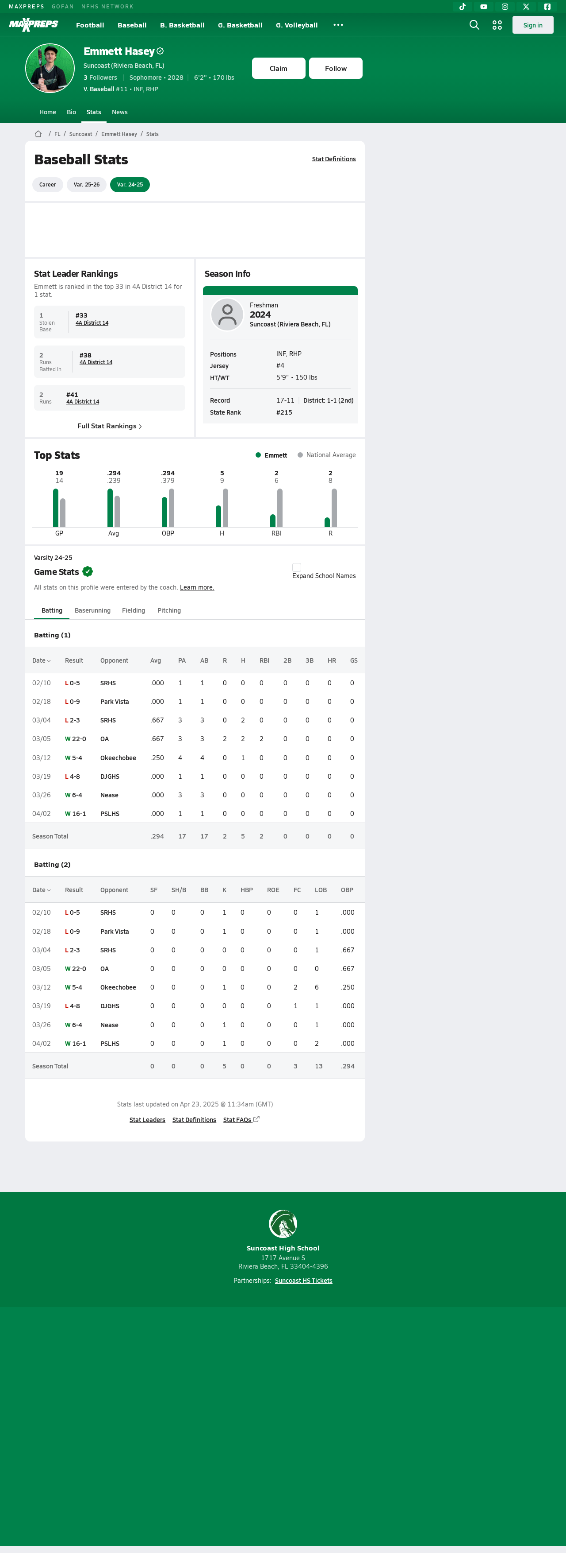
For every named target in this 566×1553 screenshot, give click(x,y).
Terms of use (280, 1427)
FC (297, 889)
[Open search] (474, 24)
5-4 (77, 757)
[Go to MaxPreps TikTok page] (219, 1392)
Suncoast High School (283, 1231)
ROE (273, 889)
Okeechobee (118, 757)
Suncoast (80, 133)
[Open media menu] (497, 24)
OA (104, 738)
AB (204, 660)
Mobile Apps (133, 1427)
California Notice (340, 1427)
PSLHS (109, 813)
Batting (51, 610)
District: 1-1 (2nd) (328, 399)
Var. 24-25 (130, 184)
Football (90, 24)
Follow (336, 68)
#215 (284, 412)
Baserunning (93, 610)
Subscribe (178, 1427)
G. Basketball (240, 24)
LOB (321, 889)
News (120, 111)
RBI (264, 660)
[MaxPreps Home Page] (38, 134)
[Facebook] (547, 7)
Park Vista (114, 701)
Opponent (114, 660)
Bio (71, 111)
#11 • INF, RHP (121, 88)
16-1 (79, 813)
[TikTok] (462, 7)
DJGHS (109, 776)
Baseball (132, 24)
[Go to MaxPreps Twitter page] (315, 1392)
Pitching (168, 610)
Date (41, 660)
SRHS (108, 682)
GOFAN (63, 6)
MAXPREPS (27, 6)
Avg (155, 660)
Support (473, 1427)
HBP (247, 889)
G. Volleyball (297, 24)
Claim (278, 68)
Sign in (533, 24)
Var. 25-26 (86, 184)
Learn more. (197, 587)
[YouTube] (483, 7)
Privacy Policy (227, 1427)
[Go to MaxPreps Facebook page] (347, 1392)
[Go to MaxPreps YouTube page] (251, 1392)
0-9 (75, 701)
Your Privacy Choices (412, 1428)
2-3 (75, 719)
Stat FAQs (241, 1119)
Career (47, 184)
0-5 (75, 682)
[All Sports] (338, 24)
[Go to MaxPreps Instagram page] (283, 1392)
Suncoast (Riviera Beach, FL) (124, 65)
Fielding (133, 610)
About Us (89, 1427)
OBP (347, 889)
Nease (109, 794)
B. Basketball (182, 24)
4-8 (75, 776)
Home (47, 111)
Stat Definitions (334, 158)
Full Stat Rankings (109, 425)
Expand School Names (324, 571)
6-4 (77, 794)
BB (204, 889)
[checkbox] (296, 567)
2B (287, 660)
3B (309, 660)
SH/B (179, 889)
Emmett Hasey (124, 51)
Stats (94, 111)
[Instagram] (505, 7)
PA (182, 660)
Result (74, 660)
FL (57, 133)
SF (153, 889)
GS (353, 660)
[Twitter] (526, 7)
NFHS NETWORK (107, 6)
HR (331, 660)
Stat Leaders (147, 1119)
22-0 (79, 738)
